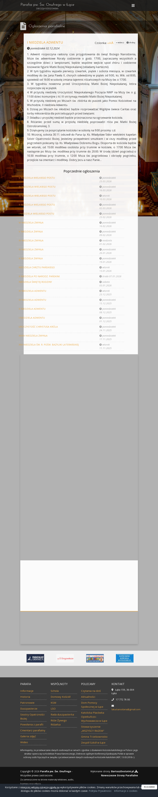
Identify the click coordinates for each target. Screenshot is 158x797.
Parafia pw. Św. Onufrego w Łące (48, 6)
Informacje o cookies (125, 790)
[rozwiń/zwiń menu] (133, 5)
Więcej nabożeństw (79, 447)
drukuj (131, 42)
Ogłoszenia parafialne (47, 26)
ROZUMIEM (149, 787)
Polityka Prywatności (99, 790)
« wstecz (120, 42)
